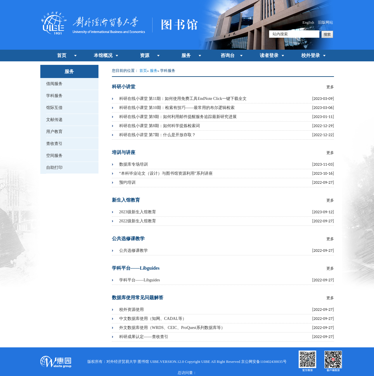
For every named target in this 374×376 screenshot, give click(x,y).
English (308, 22)
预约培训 (127, 182)
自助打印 (54, 167)
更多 (330, 87)
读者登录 (269, 55)
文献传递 (54, 119)
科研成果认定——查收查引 (143, 337)
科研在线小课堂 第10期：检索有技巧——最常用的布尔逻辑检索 (177, 107)
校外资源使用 (131, 309)
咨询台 (228, 55)
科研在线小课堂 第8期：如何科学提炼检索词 (159, 126)
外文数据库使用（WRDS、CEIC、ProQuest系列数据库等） (172, 327)
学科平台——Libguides (139, 280)
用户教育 (54, 131)
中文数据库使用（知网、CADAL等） (152, 318)
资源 (144, 55)
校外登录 (310, 55)
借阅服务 (54, 84)
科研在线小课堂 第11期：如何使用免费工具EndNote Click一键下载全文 (183, 98)
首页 (61, 55)
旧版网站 (325, 22)
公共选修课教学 (133, 250)
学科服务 (54, 95)
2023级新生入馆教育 (137, 212)
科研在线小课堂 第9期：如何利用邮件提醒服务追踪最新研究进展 (178, 117)
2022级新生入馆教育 (137, 221)
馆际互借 (54, 107)
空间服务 (54, 155)
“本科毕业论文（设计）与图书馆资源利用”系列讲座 (166, 173)
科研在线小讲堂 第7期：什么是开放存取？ (157, 135)
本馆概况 (103, 55)
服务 (186, 55)
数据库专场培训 (133, 164)
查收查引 (54, 143)
